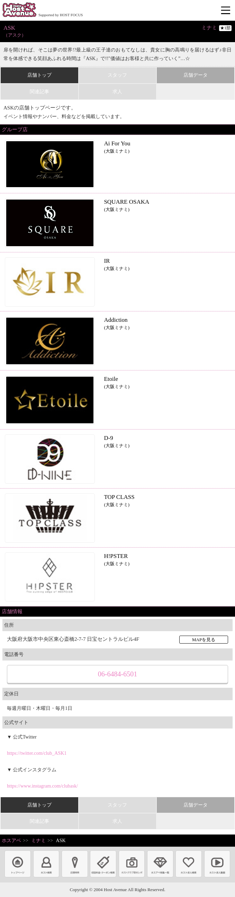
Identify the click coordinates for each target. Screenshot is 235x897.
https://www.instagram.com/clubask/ (42, 786)
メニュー (226, 10)
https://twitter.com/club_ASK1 (36, 753)
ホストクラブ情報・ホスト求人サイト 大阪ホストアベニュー (19, 10)
